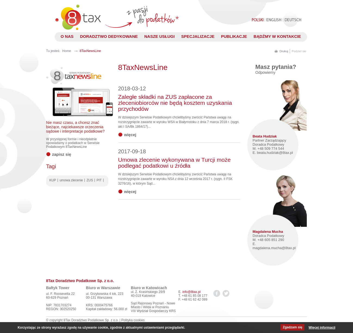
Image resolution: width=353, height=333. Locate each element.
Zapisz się (61, 154)
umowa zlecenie (71, 180)
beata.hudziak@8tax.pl (275, 153)
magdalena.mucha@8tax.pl (274, 248)
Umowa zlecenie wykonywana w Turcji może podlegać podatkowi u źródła (174, 158)
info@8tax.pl (191, 292)
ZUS (89, 180)
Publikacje (234, 36)
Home (66, 51)
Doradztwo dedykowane (109, 36)
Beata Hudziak (265, 136)
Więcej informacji (321, 327)
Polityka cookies (133, 320)
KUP (52, 180)
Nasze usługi (159, 36)
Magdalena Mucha (268, 232)
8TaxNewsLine (90, 51)
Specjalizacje (198, 36)
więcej (130, 134)
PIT (99, 180)
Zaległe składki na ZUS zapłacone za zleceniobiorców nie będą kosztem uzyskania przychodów (175, 98)
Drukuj (284, 51)
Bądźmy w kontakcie (277, 36)
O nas (67, 36)
